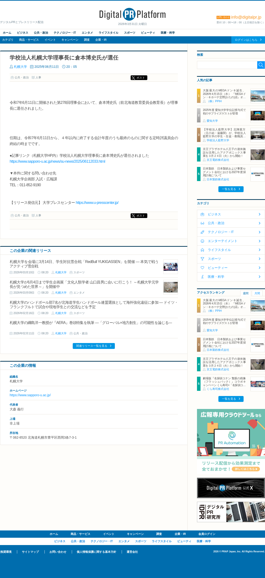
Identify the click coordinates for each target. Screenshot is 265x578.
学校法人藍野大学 (218, 140)
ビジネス (22, 32)
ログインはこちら (246, 39)
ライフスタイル (108, 32)
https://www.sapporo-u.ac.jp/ (30, 395)
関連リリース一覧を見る (91, 346)
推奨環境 (6, 552)
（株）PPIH (214, 101)
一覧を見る (229, 189)
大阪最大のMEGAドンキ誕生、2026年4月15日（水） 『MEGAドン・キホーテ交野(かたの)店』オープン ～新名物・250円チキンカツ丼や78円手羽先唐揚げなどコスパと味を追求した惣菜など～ (224, 99)
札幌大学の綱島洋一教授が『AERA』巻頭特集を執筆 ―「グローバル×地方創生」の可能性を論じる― (91, 323)
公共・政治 (41, 32)
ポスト (141, 77)
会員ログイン (206, 534)
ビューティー (218, 268)
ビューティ (148, 32)
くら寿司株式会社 (218, 389)
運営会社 (132, 552)
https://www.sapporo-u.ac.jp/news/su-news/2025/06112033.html (57, 161)
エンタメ (87, 32)
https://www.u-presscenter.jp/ (97, 203)
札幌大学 (20, 67)
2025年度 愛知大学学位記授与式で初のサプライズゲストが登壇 (224, 111)
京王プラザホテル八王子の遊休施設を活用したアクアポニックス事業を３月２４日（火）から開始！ (224, 152)
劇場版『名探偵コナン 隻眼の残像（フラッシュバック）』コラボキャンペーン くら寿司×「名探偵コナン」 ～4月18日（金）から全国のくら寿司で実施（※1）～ (224, 385)
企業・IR (101, 39)
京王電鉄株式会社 (218, 160)
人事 (38, 77)
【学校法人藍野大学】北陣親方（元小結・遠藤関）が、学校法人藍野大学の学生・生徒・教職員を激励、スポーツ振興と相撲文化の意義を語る (224, 136)
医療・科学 (168, 32)
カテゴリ (7, 39)
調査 (87, 39)
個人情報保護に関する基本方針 (96, 552)
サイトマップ (30, 552)
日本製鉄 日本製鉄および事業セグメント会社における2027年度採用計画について (224, 172)
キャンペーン (69, 39)
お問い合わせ (57, 552)
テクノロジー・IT (65, 32)
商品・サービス (29, 39)
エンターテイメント (222, 241)
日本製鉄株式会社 (218, 179)
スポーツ (129, 32)
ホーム (7, 32)
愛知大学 (212, 120)
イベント (50, 39)
